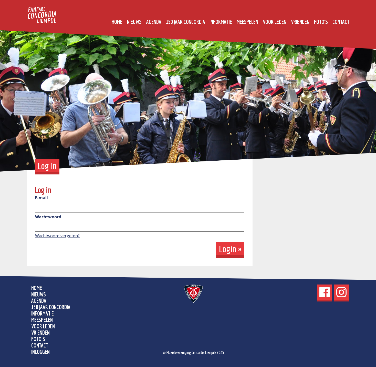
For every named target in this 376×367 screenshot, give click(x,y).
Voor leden (274, 21)
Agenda (153, 21)
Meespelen (247, 21)
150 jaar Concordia (185, 21)
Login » (230, 248)
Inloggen (40, 351)
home (117, 21)
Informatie (221, 21)
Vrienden (300, 21)
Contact (340, 21)
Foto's (321, 21)
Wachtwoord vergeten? (57, 236)
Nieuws (134, 21)
